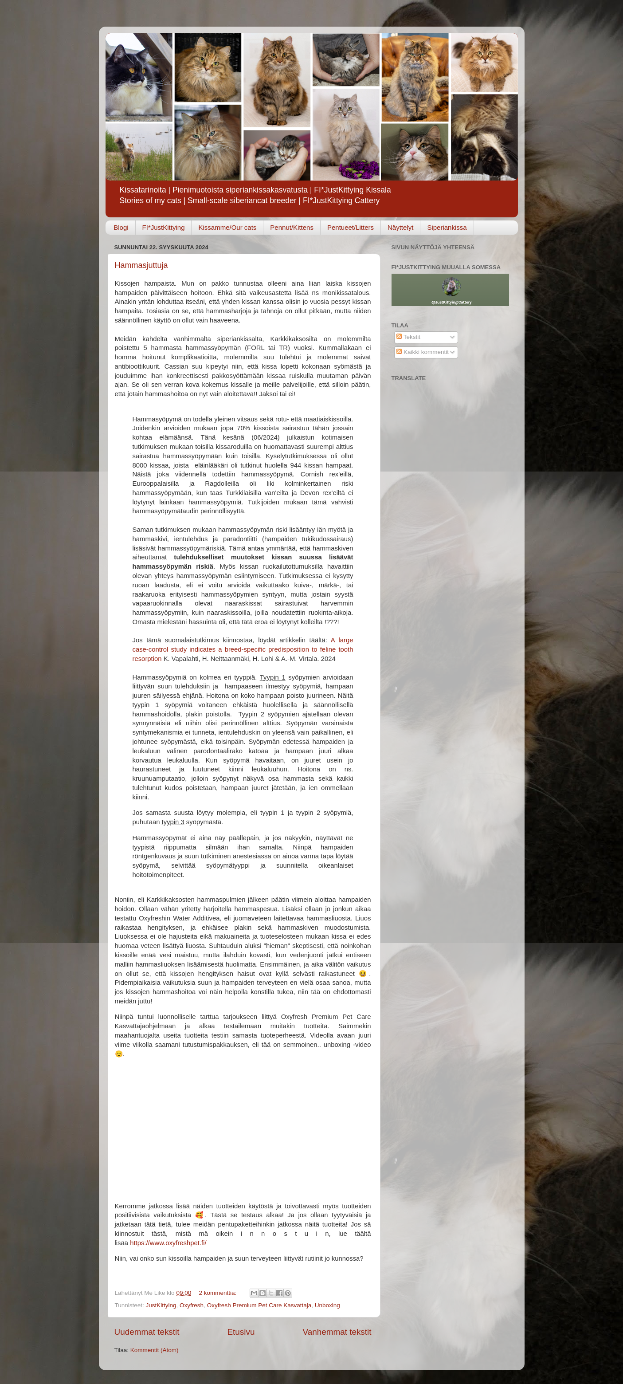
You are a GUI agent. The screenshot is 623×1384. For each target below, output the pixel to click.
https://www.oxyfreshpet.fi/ (168, 1242)
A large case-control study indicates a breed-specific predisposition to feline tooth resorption (243, 649)
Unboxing (327, 1305)
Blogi (121, 227)
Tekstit (408, 337)
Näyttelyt (400, 227)
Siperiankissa (446, 227)
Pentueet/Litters (350, 227)
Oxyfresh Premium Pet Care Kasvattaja (259, 1305)
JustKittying (161, 1305)
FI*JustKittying (163, 227)
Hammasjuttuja (141, 265)
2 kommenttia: (218, 1293)
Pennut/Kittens (291, 227)
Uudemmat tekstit (147, 1332)
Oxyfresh (192, 1305)
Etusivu (241, 1332)
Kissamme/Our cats (227, 227)
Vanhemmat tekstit (336, 1332)
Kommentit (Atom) (154, 1350)
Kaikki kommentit (422, 352)
